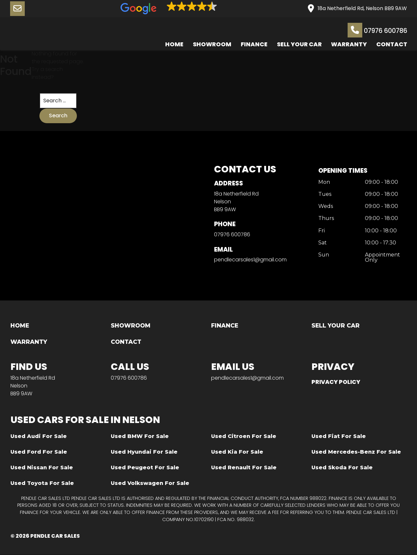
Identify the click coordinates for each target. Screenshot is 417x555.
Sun (323, 254)
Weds (325, 206)
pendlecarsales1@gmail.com (250, 259)
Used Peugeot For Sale (145, 468)
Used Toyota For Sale (42, 483)
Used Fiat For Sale (338, 436)
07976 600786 (377, 30)
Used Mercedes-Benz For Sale (356, 452)
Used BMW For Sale (140, 436)
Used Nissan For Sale (41, 468)
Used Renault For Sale (244, 468)
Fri (321, 230)
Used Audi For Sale (38, 436)
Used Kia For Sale (237, 452)
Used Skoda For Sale (342, 468)
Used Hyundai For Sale (144, 452)
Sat (322, 242)
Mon (324, 182)
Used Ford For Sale (38, 452)
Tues (324, 194)
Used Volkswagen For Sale (150, 483)
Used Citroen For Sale (243, 436)
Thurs (326, 218)
